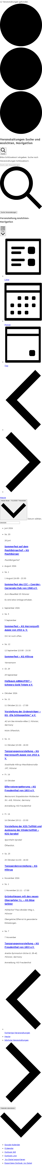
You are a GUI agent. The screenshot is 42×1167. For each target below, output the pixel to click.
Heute (3, 497)
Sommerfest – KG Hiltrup (19, 656)
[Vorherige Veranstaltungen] (23, 430)
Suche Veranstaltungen (8, 212)
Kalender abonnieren (8, 1108)
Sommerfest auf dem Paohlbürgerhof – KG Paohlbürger (17, 550)
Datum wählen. (35, 519)
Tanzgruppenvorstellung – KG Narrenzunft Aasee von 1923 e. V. (22, 755)
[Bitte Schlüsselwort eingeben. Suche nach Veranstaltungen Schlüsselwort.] (10, 165)
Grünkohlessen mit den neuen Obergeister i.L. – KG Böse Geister (21, 900)
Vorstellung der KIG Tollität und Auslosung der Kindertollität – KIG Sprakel (23, 830)
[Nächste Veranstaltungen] (23, 492)
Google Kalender (12, 1144)
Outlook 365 (10, 1152)
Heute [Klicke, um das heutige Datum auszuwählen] (7, 1036)
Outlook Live (10, 1155)
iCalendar (9, 1148)
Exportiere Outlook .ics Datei (18, 1163)
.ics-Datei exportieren (14, 1159)
